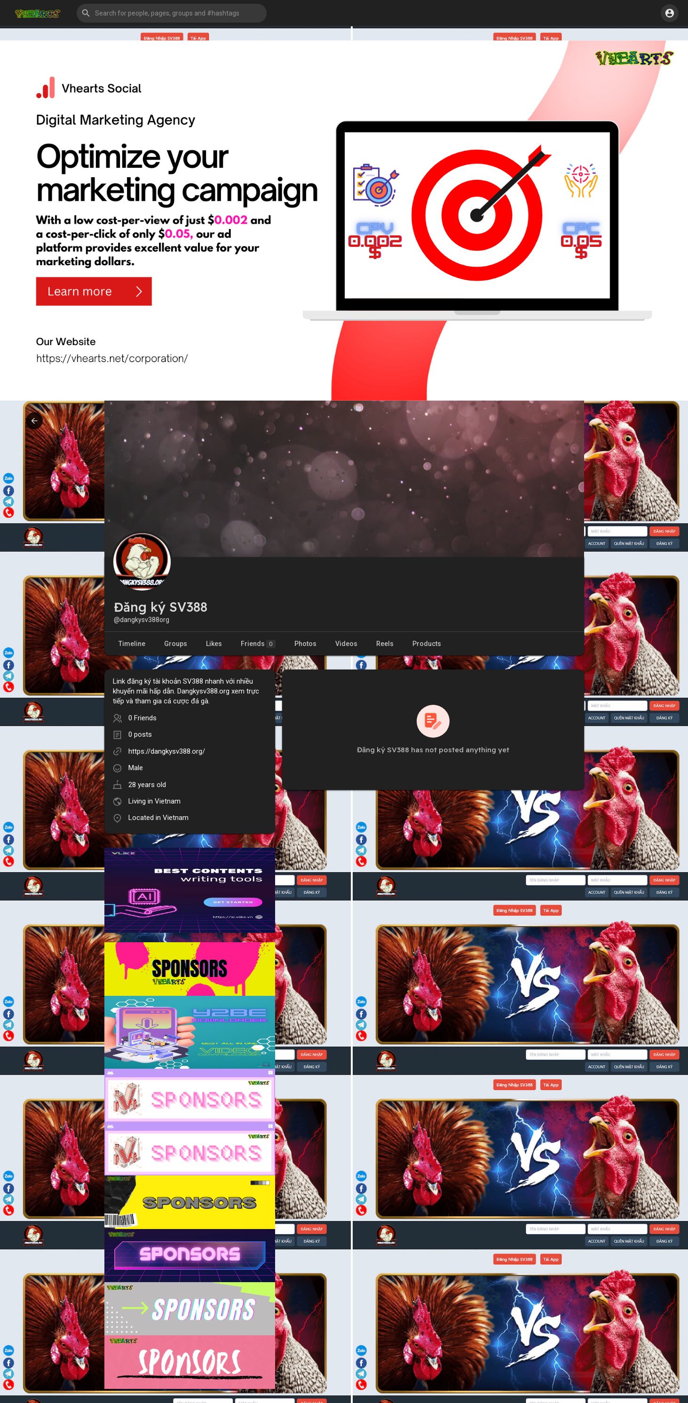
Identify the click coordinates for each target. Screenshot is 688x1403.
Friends (258, 644)
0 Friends (142, 718)
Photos (305, 643)
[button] (172, 13)
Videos (346, 643)
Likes (214, 643)
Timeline (132, 643)
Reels (385, 643)
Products (426, 643)
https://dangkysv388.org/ (166, 751)
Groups (175, 643)
